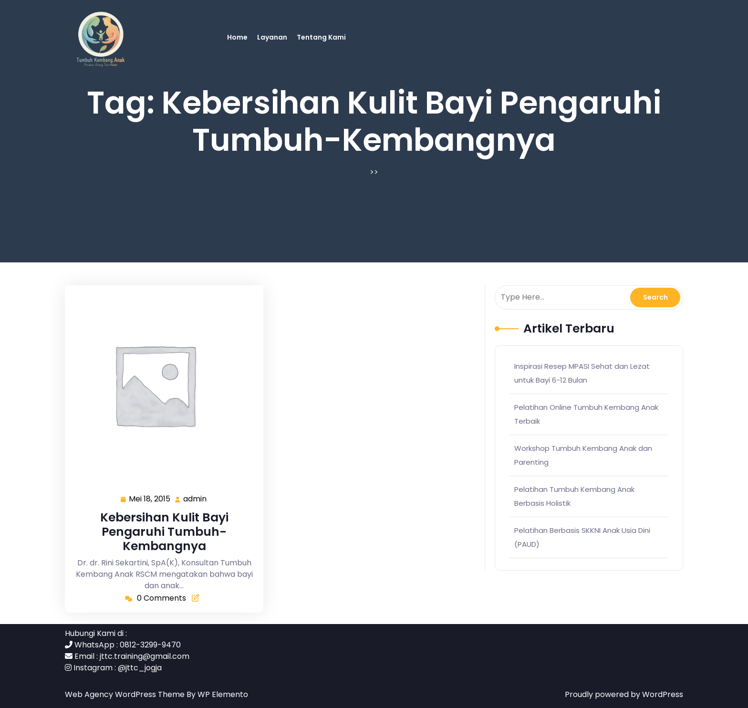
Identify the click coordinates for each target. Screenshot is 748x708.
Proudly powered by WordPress (624, 694)
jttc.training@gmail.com (144, 656)
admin (195, 499)
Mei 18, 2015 (150, 499)
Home (237, 37)
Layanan (272, 37)
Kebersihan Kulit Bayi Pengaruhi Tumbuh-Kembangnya (164, 531)
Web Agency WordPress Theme (126, 694)
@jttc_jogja (140, 667)
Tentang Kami (321, 37)
